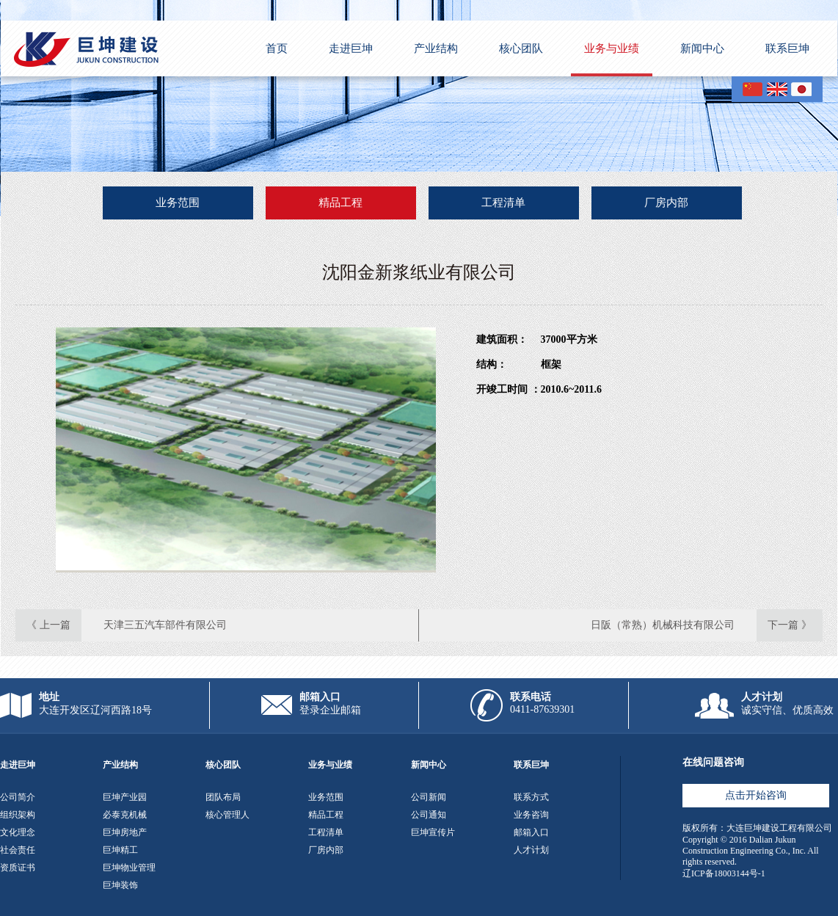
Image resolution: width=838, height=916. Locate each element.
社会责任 (17, 850)
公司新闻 (428, 797)
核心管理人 (227, 815)
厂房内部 (666, 202)
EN (777, 89)
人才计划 (531, 850)
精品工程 (340, 202)
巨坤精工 (120, 850)
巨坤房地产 (125, 832)
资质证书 (17, 867)
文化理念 (17, 832)
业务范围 (178, 202)
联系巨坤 (787, 48)
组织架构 (17, 815)
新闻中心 (702, 48)
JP (801, 89)
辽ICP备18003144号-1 (723, 873)
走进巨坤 (351, 48)
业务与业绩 (611, 48)
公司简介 (17, 797)
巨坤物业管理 (129, 867)
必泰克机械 (125, 815)
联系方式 (531, 797)
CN (753, 89)
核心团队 (521, 48)
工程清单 (503, 202)
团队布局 (223, 797)
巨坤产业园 (125, 797)
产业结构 (436, 48)
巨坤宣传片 (433, 832)
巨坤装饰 (120, 885)
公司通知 (428, 815)
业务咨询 (531, 815)
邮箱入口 (531, 832)
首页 (277, 48)
